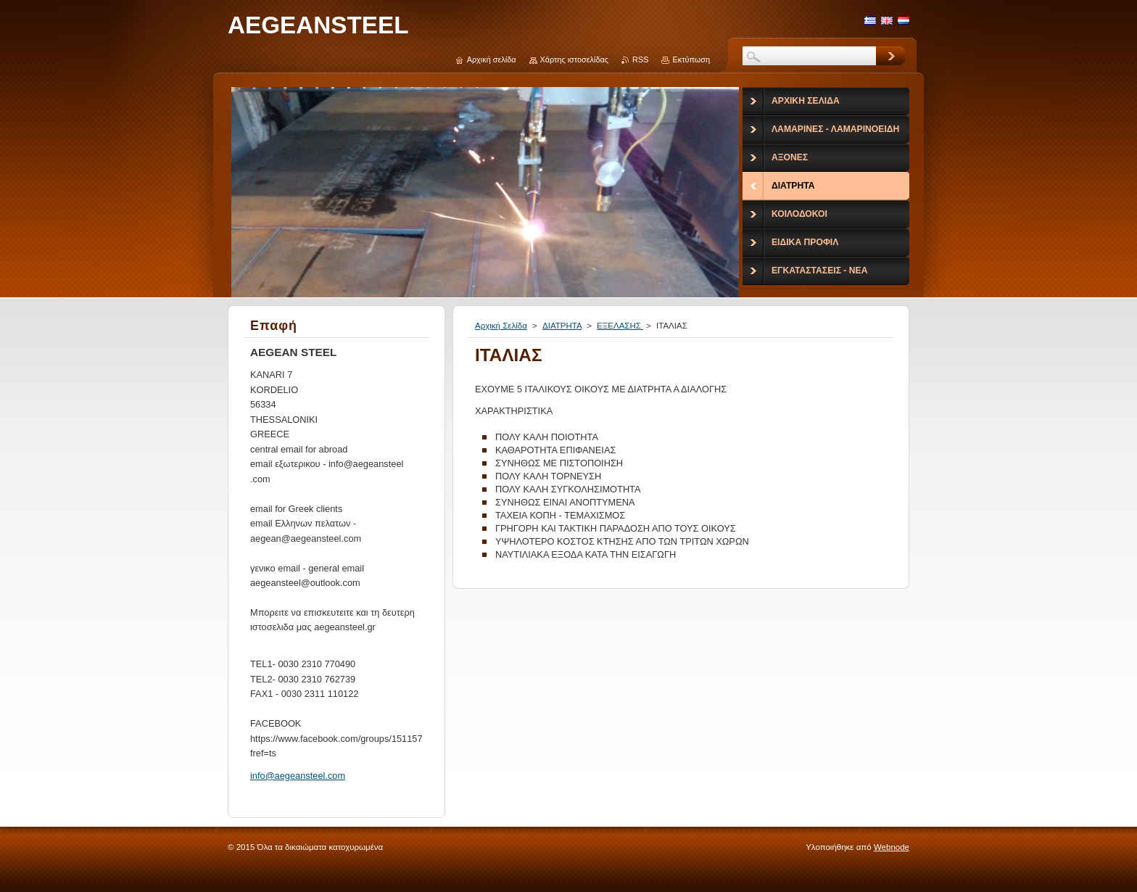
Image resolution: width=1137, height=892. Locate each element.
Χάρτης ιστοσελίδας (574, 59)
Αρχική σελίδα (491, 59)
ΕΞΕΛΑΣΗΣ (620, 325)
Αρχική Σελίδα (501, 325)
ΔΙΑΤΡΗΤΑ (562, 325)
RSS (640, 59)
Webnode (891, 847)
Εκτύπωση (691, 59)
